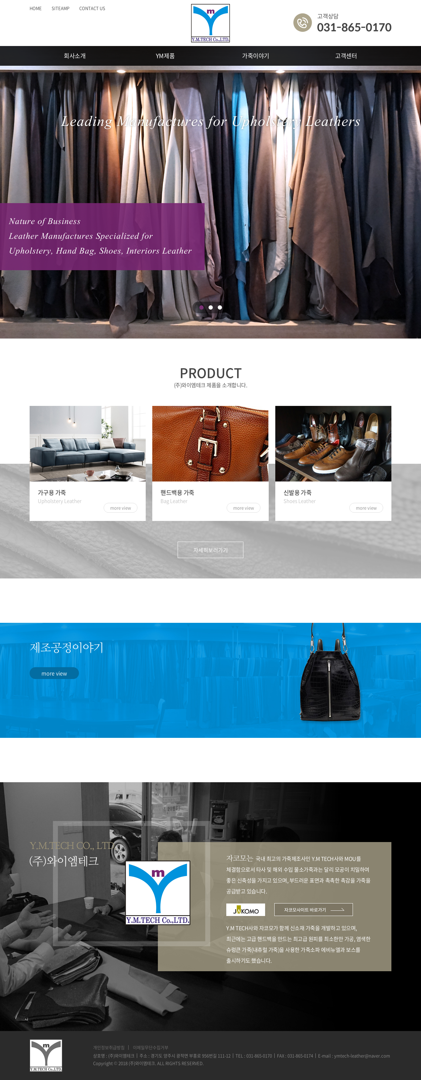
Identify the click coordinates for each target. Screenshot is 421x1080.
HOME (36, 8)
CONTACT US (92, 8)
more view (54, 673)
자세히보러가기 (210, 550)
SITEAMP (60, 8)
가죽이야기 (255, 55)
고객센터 (346, 55)
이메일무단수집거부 (150, 1047)
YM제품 (165, 55)
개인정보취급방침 (109, 1047)
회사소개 (75, 55)
